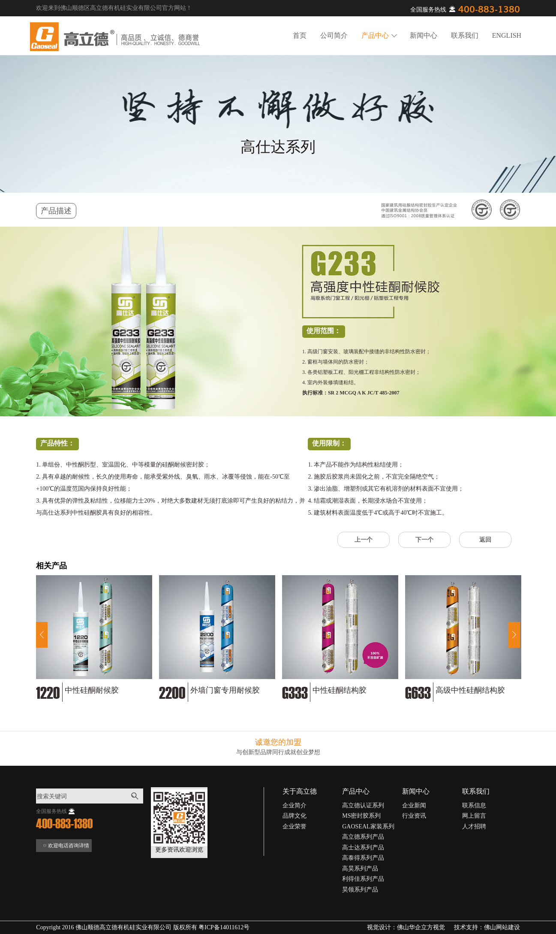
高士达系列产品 (363, 847)
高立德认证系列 (363, 805)
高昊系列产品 (360, 868)
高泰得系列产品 (363, 858)
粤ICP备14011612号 (223, 927)
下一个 (424, 540)
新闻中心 (423, 35)
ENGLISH (506, 35)
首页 (300, 35)
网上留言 (474, 816)
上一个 (364, 540)
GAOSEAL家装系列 (368, 826)
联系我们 (464, 35)
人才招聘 (474, 826)
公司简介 (334, 35)
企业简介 (295, 805)
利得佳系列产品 (363, 879)
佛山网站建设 (502, 927)
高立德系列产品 (363, 837)
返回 (485, 540)
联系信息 (474, 805)
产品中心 (379, 35)
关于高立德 (300, 791)
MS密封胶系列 (361, 816)
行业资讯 (414, 816)
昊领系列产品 (360, 889)
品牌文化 (295, 816)
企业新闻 (414, 805)
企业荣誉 (295, 826)
